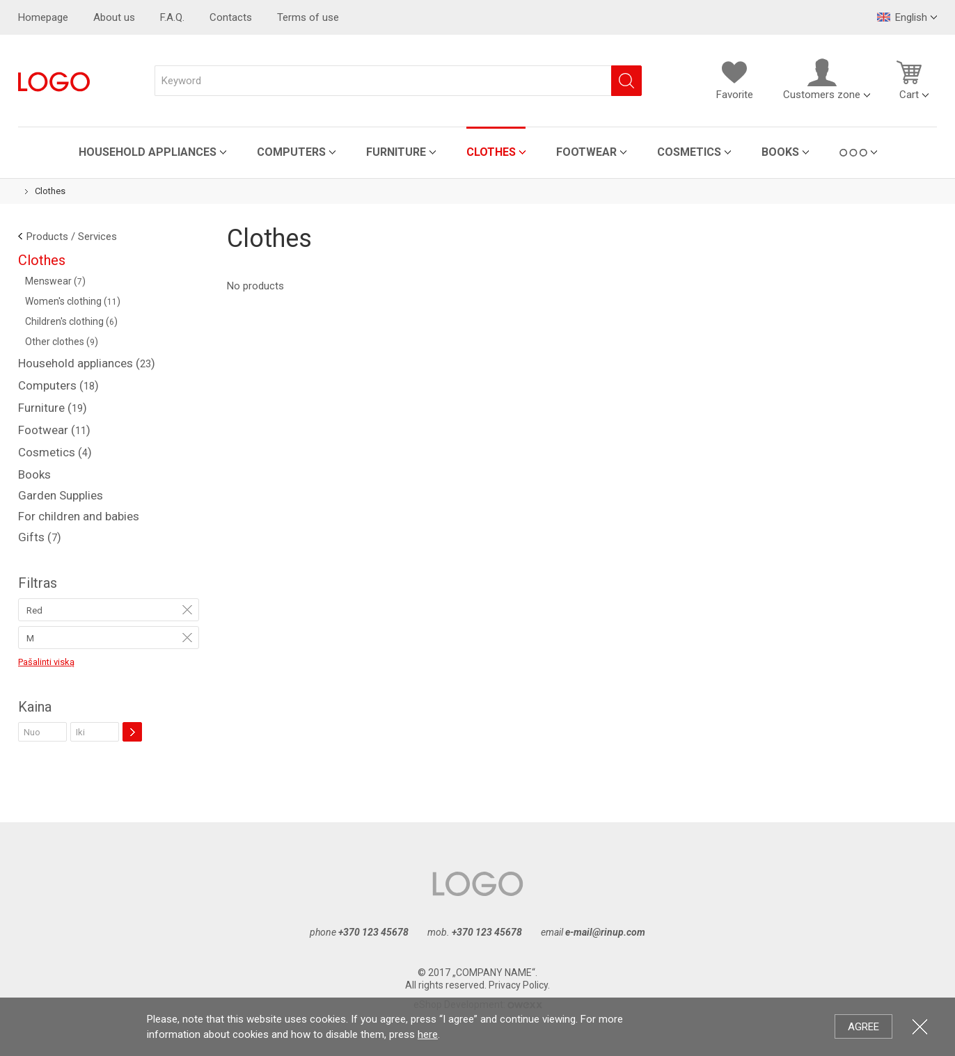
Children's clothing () (71, 321)
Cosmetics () (55, 452)
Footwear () (54, 430)
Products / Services (71, 236)
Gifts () (39, 537)
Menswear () (55, 281)
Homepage (43, 17)
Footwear (586, 152)
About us (114, 17)
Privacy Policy (518, 985)
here (428, 1034)
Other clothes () (61, 341)
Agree (863, 1027)
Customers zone (821, 79)
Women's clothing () (72, 301)
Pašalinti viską (46, 662)
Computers (291, 152)
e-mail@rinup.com (605, 932)
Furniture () (52, 408)
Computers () (58, 385)
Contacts (231, 17)
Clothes (491, 152)
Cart (909, 79)
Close (920, 1026)
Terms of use (308, 17)
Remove (187, 609)
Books (780, 152)
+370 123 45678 (373, 932)
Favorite (734, 79)
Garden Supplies (60, 495)
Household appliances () (86, 363)
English (902, 17)
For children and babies (78, 516)
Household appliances (147, 152)
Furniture (396, 152)
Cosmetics (689, 152)
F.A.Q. (172, 17)
